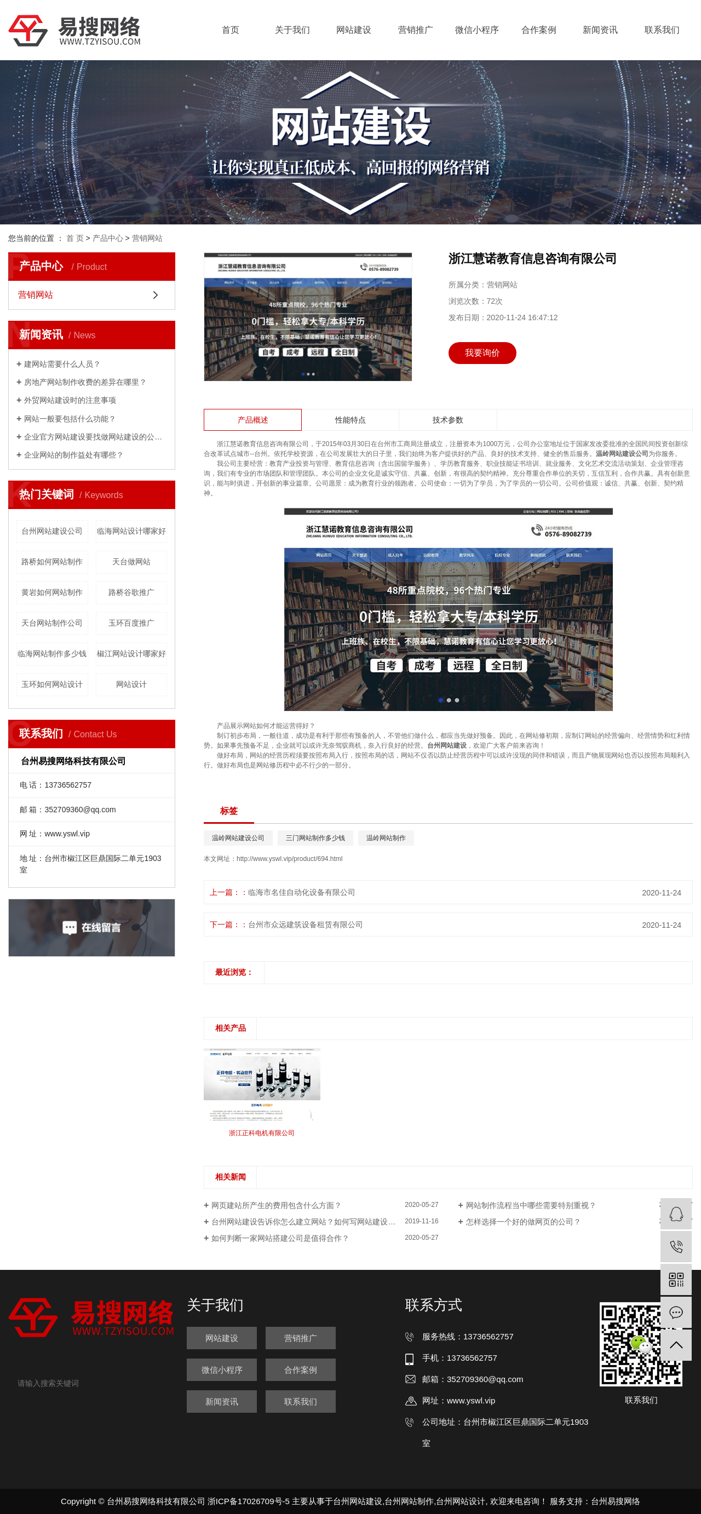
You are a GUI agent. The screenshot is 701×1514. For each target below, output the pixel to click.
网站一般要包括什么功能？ (70, 418)
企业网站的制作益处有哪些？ (74, 454)
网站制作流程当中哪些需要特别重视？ (531, 1205)
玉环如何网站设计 (52, 684)
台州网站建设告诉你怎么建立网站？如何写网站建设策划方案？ (318, 1221)
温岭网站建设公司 (238, 838)
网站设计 (131, 684)
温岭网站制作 (386, 838)
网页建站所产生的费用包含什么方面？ (276, 1205)
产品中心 (108, 238)
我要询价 (482, 352)
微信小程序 (477, 29)
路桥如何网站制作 (52, 561)
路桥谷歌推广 (131, 592)
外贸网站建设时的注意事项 (70, 400)
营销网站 (147, 238)
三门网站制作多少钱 (315, 838)
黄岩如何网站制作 (52, 592)
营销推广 (415, 29)
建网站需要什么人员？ (62, 364)
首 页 (75, 238)
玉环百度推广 (131, 623)
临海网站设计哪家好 (131, 531)
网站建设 (353, 29)
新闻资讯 (600, 29)
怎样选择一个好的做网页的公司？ (523, 1221)
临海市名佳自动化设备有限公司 (301, 892)
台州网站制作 (409, 1501)
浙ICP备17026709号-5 (249, 1501)
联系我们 (662, 29)
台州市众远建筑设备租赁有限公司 (305, 924)
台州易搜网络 (615, 1501)
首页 (230, 29)
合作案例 (538, 29)
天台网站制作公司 (52, 623)
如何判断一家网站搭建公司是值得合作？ (280, 1238)
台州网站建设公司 (52, 531)
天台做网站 (131, 561)
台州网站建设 (357, 1501)
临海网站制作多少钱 (52, 653)
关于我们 (292, 29)
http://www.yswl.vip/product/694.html (289, 859)
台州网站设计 (460, 1501)
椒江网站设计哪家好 (131, 653)
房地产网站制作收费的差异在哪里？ (85, 382)
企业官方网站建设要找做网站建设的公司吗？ (95, 436)
